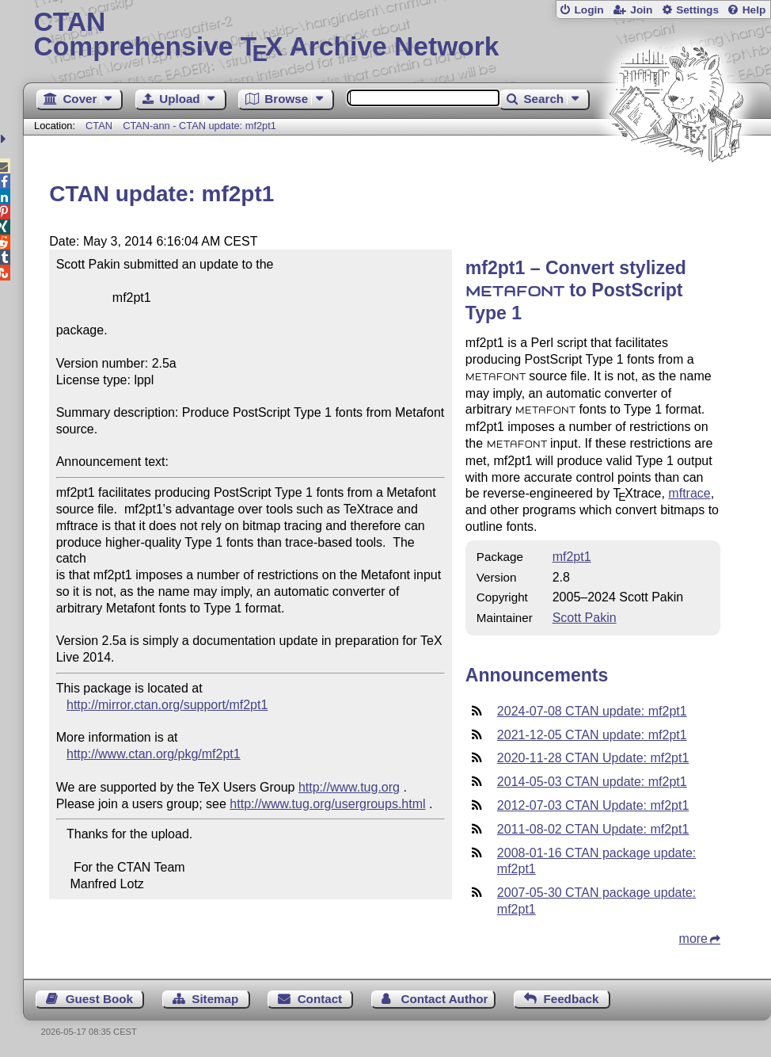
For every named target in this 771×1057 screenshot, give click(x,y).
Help (754, 10)
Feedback (570, 998)
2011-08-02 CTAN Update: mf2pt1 (593, 829)
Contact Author (444, 998)
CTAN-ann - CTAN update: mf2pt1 (199, 126)
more (693, 938)
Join (641, 10)
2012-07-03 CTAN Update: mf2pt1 (593, 805)
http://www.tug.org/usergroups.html (327, 804)
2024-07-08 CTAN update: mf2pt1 (592, 711)
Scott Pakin (585, 617)
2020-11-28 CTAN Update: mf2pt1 (593, 758)
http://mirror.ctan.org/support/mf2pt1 (167, 705)
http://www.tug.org (349, 787)
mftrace (689, 493)
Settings (697, 10)
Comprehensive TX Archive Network (397, 35)
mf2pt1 (572, 556)
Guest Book (99, 998)
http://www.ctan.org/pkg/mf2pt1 (153, 754)
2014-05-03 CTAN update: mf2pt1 (592, 781)
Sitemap (215, 998)
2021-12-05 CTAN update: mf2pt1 (592, 735)
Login (588, 10)
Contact (320, 998)
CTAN (98, 126)
